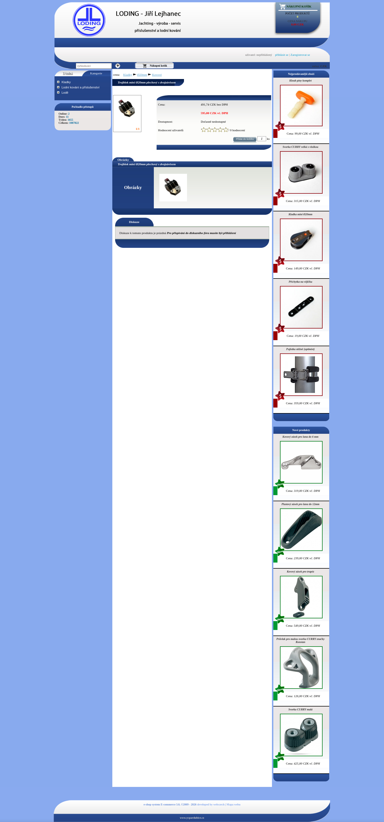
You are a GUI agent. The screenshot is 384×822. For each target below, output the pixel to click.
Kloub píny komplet (300, 80)
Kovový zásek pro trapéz (300, 571)
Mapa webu (233, 804)
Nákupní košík (299, 6)
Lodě (65, 92)
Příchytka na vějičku (300, 281)
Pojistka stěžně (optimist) (300, 349)
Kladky (66, 82)
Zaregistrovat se (300, 54)
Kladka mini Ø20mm (300, 214)
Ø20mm (142, 74)
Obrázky (123, 159)
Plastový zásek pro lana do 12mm (301, 504)
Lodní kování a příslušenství (81, 87)
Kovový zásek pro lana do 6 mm (300, 436)
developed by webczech (211, 804)
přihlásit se (281, 54)
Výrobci (68, 73)
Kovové (157, 74)
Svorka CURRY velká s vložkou (300, 146)
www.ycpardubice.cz (192, 817)
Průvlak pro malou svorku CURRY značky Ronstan (300, 640)
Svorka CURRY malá (300, 709)
